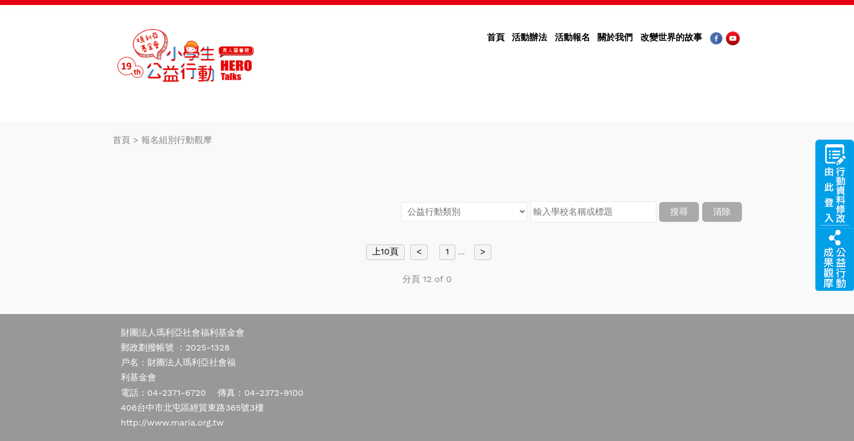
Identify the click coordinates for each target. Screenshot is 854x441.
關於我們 (615, 37)
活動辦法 (529, 37)
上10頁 (385, 251)
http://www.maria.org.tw (172, 422)
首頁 (496, 37)
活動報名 (572, 37)
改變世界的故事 (671, 37)
